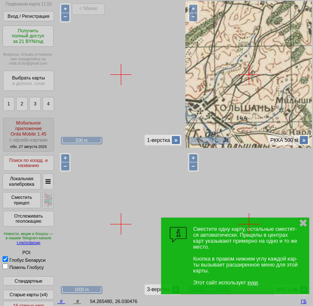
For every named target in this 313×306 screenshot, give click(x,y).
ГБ (304, 301)
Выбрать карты (28, 80)
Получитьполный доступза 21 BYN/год (28, 36)
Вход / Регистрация (28, 16)
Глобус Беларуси (24, 260)
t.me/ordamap (28, 243)
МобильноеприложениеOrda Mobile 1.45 (28, 134)
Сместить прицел (21, 200)
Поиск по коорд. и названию (28, 163)
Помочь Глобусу (23, 267)
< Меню (88, 8)
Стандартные (28, 280)
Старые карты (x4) (28, 294)
